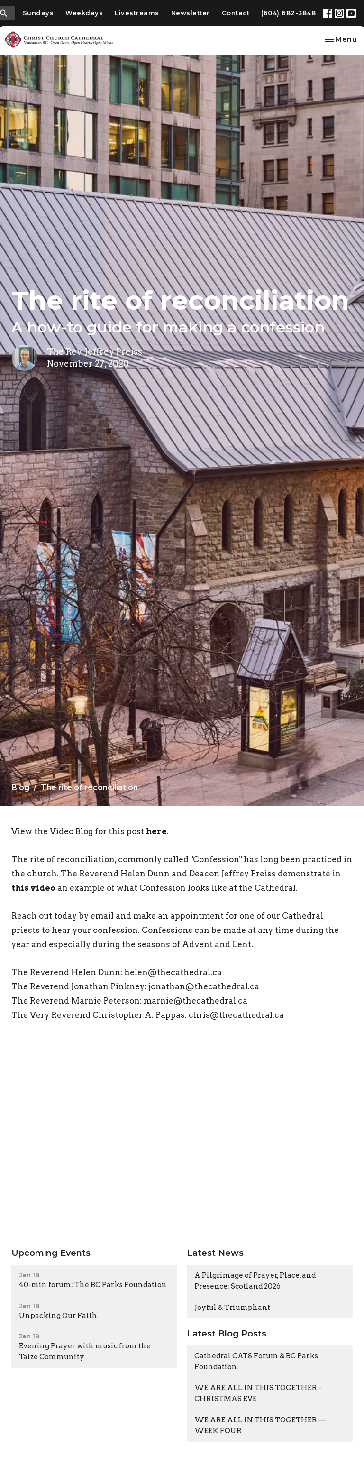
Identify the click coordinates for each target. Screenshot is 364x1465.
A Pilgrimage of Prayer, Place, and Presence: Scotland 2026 (255, 1280)
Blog (20, 787)
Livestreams (137, 13)
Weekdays (84, 13)
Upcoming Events (51, 1253)
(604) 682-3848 (288, 13)
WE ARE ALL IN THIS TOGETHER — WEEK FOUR (260, 1425)
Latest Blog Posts (226, 1333)
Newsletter (190, 13)
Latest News (215, 1253)
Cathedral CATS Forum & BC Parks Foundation (256, 1361)
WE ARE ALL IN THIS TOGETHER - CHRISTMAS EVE (257, 1393)
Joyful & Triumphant (232, 1307)
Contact (236, 13)
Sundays (38, 13)
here (156, 831)
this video (33, 888)
